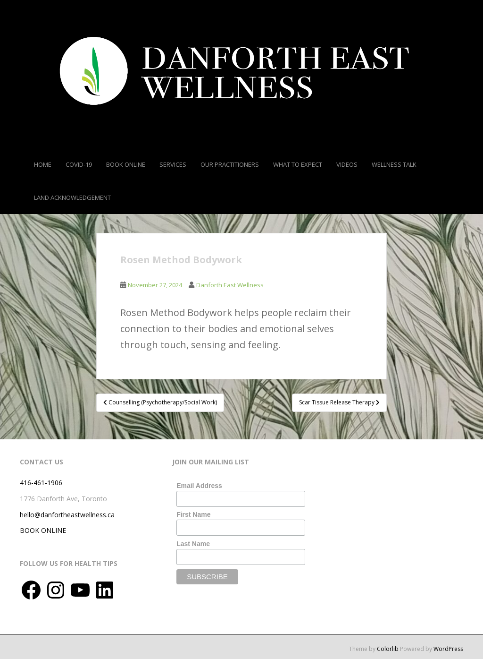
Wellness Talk (394, 164)
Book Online (125, 164)
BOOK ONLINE (43, 530)
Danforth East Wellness (230, 285)
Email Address (199, 485)
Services (172, 164)
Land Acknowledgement (72, 197)
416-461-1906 (41, 482)
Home (42, 164)
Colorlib (388, 649)
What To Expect (297, 164)
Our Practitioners (229, 164)
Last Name (193, 544)
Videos (347, 164)
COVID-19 (79, 164)
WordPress (448, 649)
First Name (193, 514)
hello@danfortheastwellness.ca (67, 514)
